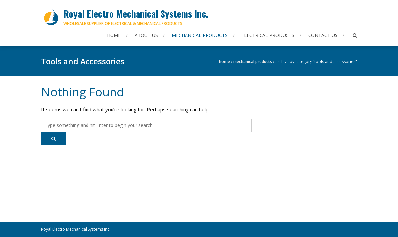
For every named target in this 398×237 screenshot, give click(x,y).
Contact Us (322, 35)
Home (114, 35)
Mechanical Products (200, 35)
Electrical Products (267, 35)
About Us (146, 35)
